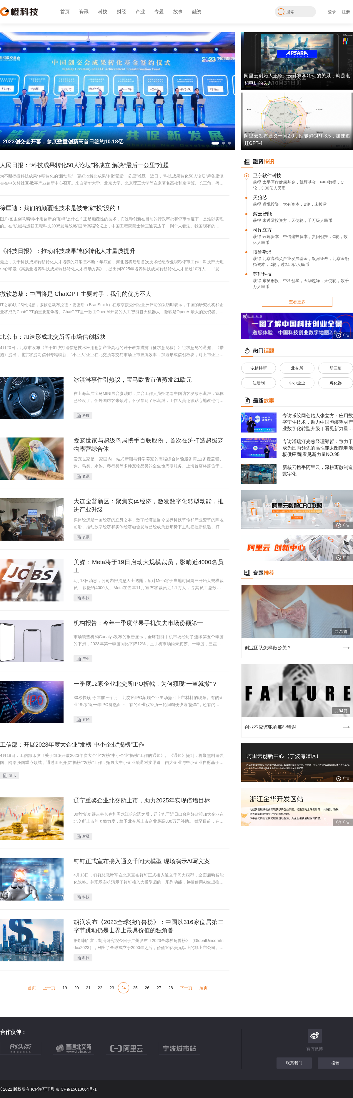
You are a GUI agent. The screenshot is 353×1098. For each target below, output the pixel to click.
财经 (121, 11)
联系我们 (294, 1063)
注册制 (258, 382)
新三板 (335, 368)
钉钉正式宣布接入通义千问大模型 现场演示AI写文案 (142, 861)
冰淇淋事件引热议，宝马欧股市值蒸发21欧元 (133, 379)
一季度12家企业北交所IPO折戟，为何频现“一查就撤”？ (146, 683)
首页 (65, 11)
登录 (332, 11)
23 (111, 987)
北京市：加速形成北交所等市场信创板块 (53, 336)
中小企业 (297, 382)
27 (158, 987)
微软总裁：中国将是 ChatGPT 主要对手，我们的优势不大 (75, 294)
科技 (102, 11)
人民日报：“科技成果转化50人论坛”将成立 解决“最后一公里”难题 (84, 165)
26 (147, 987)
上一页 (49, 987)
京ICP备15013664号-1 (75, 1089)
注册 (346, 11)
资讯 (84, 11)
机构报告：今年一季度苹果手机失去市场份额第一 (138, 623)
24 (123, 987)
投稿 (335, 1063)
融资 (197, 11)
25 (135, 987)
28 (170, 987)
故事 (178, 11)
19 (64, 987)
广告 (343, 335)
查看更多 (297, 301)
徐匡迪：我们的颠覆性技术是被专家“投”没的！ (60, 208)
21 (88, 987)
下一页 (186, 987)
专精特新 (258, 368)
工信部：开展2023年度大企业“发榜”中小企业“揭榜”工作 (72, 744)
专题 (159, 11)
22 (100, 987)
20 (76, 987)
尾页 (203, 987)
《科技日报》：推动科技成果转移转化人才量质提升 (67, 251)
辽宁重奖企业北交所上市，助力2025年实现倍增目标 (142, 800)
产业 (140, 11)
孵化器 (335, 382)
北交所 (297, 368)
